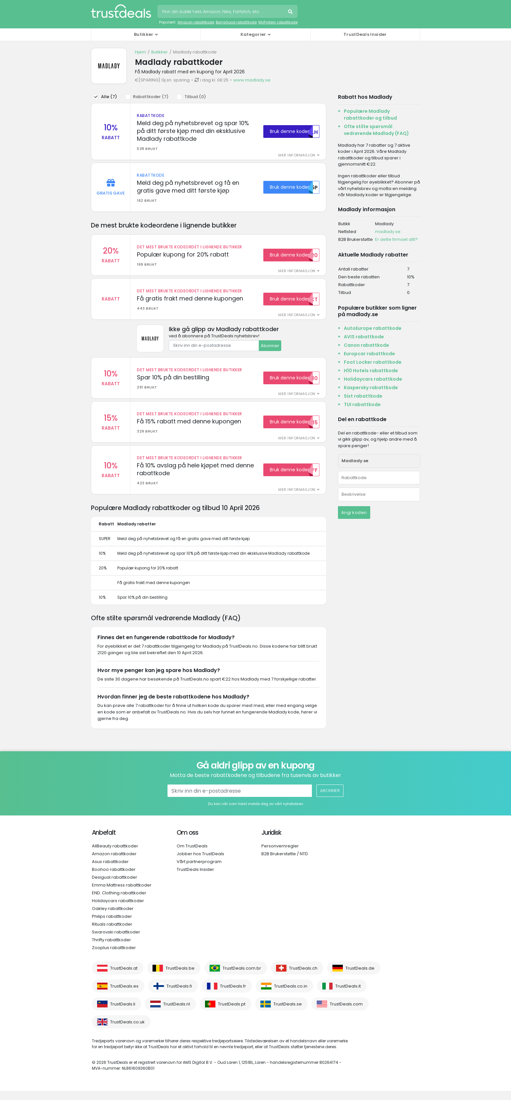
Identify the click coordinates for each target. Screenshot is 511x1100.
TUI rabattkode (362, 404)
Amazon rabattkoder (114, 863)
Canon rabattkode (366, 345)
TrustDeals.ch (303, 977)
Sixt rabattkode (363, 396)
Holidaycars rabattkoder (118, 910)
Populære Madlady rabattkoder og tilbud (370, 114)
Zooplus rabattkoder (114, 957)
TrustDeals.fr (233, 995)
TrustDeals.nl (176, 1013)
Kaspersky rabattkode (371, 387)
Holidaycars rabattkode (373, 379)
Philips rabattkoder (112, 925)
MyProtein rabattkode (278, 22)
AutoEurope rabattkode (373, 328)
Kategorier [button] (253, 34)
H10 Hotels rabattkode (371, 370)
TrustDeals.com (346, 1013)
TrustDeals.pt (231, 1013)
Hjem (140, 52)
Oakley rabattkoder (113, 918)
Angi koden (354, 512)
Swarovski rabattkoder (116, 941)
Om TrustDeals (192, 855)
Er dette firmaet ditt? (396, 239)
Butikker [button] (143, 34)
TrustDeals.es (124, 995)
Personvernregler (280, 855)
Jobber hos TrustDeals (200, 863)
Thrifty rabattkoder (111, 949)
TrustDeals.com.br (242, 977)
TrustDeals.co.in (290, 995)
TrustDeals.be (180, 977)
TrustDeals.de (359, 977)
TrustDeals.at (124, 977)
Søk (291, 12)
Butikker (159, 52)
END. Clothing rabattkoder (119, 902)
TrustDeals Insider (365, 34)
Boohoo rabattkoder (114, 878)
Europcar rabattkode (369, 353)
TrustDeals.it (348, 995)
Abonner (270, 350)
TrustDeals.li (122, 1013)
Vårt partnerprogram (199, 871)
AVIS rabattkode (364, 336)
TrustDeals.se (287, 1013)
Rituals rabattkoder (112, 933)
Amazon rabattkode (196, 22)
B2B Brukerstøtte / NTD (284, 863)
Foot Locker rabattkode (373, 362)
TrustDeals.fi (179, 995)
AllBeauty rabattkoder (115, 855)
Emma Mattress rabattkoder (122, 894)
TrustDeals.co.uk (127, 1031)
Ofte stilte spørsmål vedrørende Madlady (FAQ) (376, 130)
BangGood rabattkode (236, 22)
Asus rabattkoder (110, 871)
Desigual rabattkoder (114, 886)
